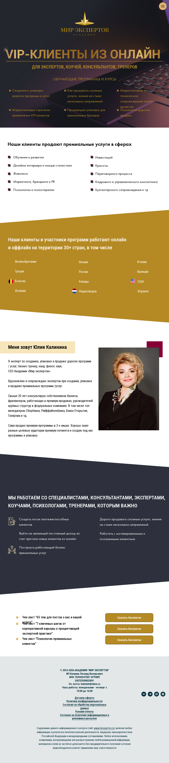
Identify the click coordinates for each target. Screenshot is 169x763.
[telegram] (150, 695)
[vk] (143, 695)
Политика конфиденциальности (84, 701)
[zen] (163, 695)
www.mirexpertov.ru (104, 728)
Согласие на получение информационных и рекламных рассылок (84, 717)
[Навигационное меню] (163, 6)
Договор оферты (84, 697)
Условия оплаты (84, 711)
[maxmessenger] (156, 695)
